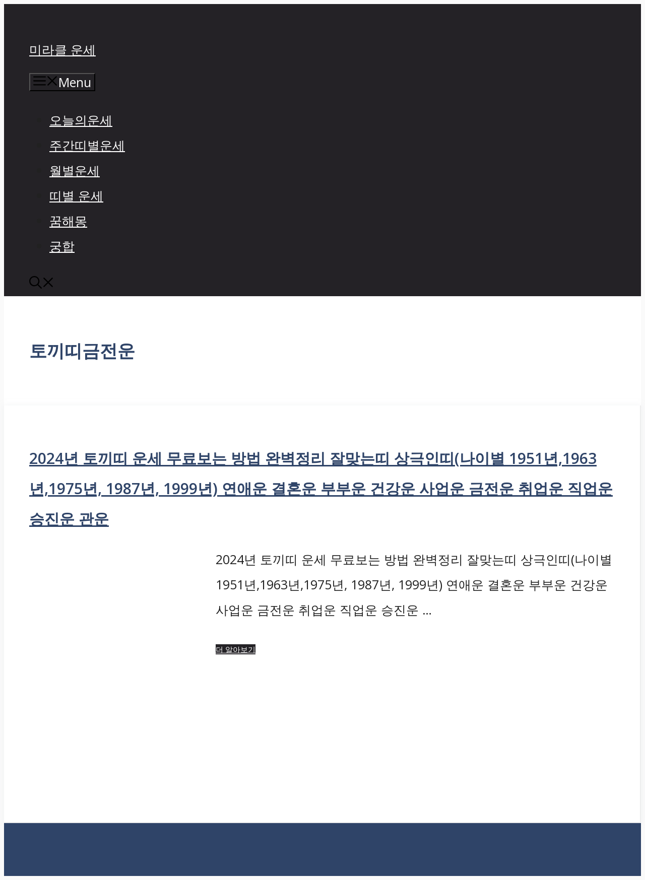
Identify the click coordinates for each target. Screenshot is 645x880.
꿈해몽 (68, 220)
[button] (41, 283)
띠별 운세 (76, 195)
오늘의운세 (80, 119)
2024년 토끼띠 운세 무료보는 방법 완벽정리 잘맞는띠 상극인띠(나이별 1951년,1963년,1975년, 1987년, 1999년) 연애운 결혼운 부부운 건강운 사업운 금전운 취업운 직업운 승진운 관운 (321, 488)
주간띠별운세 (87, 145)
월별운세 (74, 170)
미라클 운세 (62, 49)
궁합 (62, 245)
